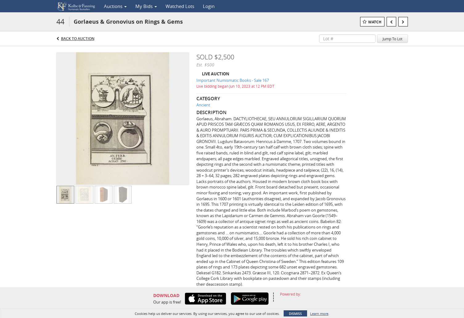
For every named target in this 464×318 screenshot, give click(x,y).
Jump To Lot (392, 38)
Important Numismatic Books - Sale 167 (232, 80)
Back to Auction (77, 38)
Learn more (319, 313)
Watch (374, 22)
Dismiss (295, 313)
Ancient (203, 105)
